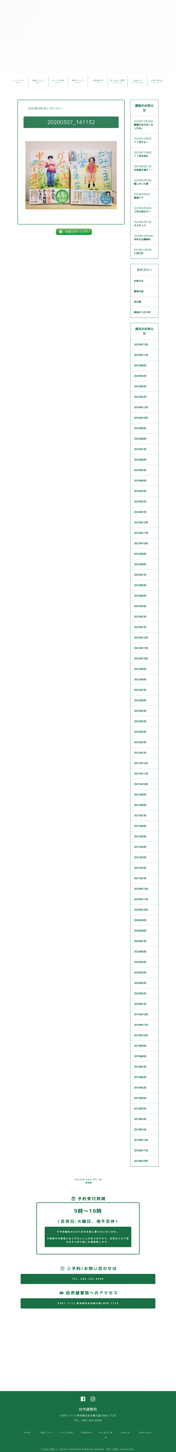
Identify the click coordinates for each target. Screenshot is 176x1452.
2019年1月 (140, 1129)
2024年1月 (140, 512)
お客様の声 (98, 81)
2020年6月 (140, 951)
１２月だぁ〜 (141, 142)
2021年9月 (140, 794)
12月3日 (138, 253)
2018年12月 (141, 1140)
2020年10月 (141, 909)
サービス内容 (58, 81)
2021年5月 (140, 836)
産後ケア (139, 197)
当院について (38, 81)
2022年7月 (140, 690)
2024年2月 (140, 501)
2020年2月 (140, 993)
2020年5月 (140, 962)
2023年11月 (141, 533)
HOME (27, 1432)
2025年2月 (140, 396)
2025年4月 (140, 386)
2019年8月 (140, 1056)
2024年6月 (140, 459)
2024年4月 (140, 480)
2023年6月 (140, 585)
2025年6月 (140, 365)
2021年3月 (140, 857)
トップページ (18, 81)
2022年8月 (140, 679)
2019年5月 (140, 1087)
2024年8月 (140, 438)
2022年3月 (140, 731)
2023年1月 (140, 627)
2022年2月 (140, 742)
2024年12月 (141, 407)
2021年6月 (140, 826)
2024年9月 (140, 428)
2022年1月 (140, 752)
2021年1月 (140, 878)
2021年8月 (140, 805)
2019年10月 (141, 1035)
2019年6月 (140, 1077)
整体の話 (139, 291)
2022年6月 (140, 700)
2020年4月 (140, 972)
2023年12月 (141, 522)
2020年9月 (140, 920)
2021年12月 (141, 763)
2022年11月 (141, 648)
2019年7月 (140, 1066)
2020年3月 (140, 983)
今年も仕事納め (142, 239)
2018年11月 (141, 1150)
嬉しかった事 (141, 183)
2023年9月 (140, 553)
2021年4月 (140, 847)
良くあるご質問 (117, 81)
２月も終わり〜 (142, 211)
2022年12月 (141, 637)
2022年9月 (140, 669)
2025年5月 (140, 375)
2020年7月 (140, 941)
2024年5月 (140, 470)
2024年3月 (140, 491)
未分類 (137, 301)
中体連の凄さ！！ (143, 169)
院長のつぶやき (142, 312)
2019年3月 (140, 1108)
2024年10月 (141, 417)
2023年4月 (140, 595)
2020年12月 (141, 888)
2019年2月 (140, 1119)
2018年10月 (141, 1161)
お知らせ (137, 81)
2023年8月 (140, 564)
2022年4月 (140, 721)
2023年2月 (140, 616)
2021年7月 (140, 815)
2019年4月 (140, 1098)
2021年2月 (140, 867)
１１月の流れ (141, 156)
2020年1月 (140, 1004)
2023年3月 (140, 606)
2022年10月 (141, 658)
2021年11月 (141, 773)
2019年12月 (141, 1014)
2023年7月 (140, 574)
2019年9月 (140, 1045)
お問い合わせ (157, 81)
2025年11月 (141, 355)
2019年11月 (141, 1024)
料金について (78, 81)
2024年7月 (140, 449)
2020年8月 (140, 930)
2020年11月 (141, 899)
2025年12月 (141, 344)
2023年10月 (141, 543)
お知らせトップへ (74, 232)
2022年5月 (140, 710)
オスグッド (140, 225)
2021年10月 (141, 784)
